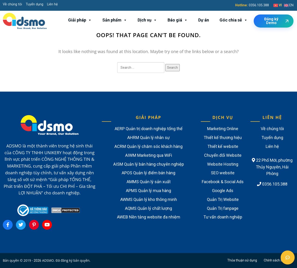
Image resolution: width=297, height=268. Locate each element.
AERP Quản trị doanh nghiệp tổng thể (149, 128)
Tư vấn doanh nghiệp (222, 216)
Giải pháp (80, 20)
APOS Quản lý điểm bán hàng (148, 172)
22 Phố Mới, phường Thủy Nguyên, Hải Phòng (272, 167)
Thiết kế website (222, 146)
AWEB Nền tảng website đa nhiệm (148, 216)
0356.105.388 (259, 5)
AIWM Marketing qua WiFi (148, 155)
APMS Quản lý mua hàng (148, 190)
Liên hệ (52, 4)
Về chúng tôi (12, 4)
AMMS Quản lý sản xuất (149, 181)
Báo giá (178, 20)
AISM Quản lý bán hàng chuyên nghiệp (148, 164)
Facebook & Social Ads (223, 181)
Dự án (203, 20)
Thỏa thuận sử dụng (242, 260)
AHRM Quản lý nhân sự (148, 137)
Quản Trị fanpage (222, 208)
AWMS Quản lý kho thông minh (148, 199)
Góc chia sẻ (234, 20)
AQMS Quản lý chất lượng (148, 208)
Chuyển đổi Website (223, 155)
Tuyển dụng (34, 4)
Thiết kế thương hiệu (223, 137)
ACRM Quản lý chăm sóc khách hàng (148, 146)
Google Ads (222, 190)
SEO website (223, 172)
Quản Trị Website (223, 199)
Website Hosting (222, 164)
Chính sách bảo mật (278, 260)
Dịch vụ (147, 20)
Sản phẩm (114, 20)
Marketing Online (222, 128)
